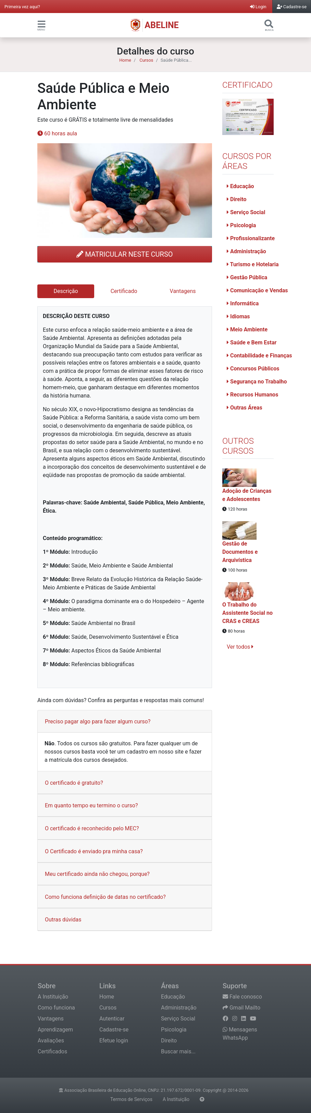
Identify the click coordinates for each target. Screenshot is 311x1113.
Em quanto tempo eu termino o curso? (91, 805)
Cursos (146, 60)
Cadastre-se (113, 1029)
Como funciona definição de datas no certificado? (105, 897)
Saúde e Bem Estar (251, 342)
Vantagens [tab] (183, 291)
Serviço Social (246, 212)
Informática (243, 303)
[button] (41, 24)
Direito (236, 199)
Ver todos (240, 647)
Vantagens (51, 1018)
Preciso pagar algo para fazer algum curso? (97, 721)
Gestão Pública (247, 277)
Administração (246, 251)
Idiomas (238, 316)
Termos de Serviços (131, 1099)
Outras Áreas (244, 407)
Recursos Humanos (252, 394)
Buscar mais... (178, 1051)
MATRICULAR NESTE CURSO (124, 254)
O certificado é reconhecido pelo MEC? (92, 828)
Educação (240, 186)
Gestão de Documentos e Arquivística (240, 551)
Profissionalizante (251, 238)
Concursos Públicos (253, 368)
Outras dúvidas (63, 919)
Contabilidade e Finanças (259, 355)
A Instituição (53, 996)
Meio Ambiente (247, 329)
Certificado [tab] (124, 291)
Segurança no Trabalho (257, 381)
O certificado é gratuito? (74, 783)
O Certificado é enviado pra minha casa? (94, 851)
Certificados (52, 1051)
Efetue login (113, 1040)
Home (125, 60)
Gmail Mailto (241, 1007)
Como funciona (56, 1007)
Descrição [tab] (66, 291)
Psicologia (241, 225)
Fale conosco (242, 996)
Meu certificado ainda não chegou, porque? (97, 874)
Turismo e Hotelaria (252, 264)
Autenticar (111, 1018)
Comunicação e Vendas (257, 290)
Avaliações (51, 1040)
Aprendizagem (55, 1029)
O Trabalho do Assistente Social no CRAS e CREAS (247, 612)
